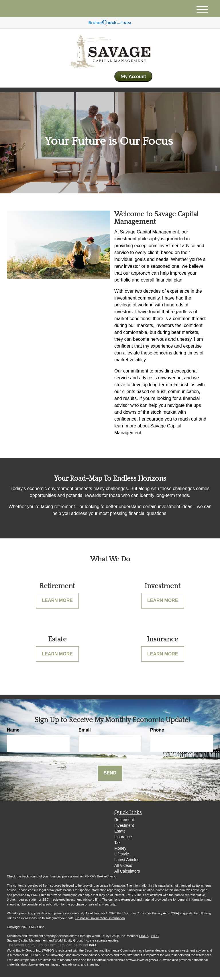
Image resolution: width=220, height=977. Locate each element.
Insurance (123, 837)
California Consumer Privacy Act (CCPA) (150, 913)
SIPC (155, 936)
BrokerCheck (106, 876)
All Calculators (127, 871)
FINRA (143, 936)
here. (93, 945)
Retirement (124, 819)
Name (13, 730)
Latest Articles (126, 859)
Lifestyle (121, 854)
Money (120, 848)
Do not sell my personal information (100, 918)
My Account (133, 76)
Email (84, 730)
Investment (124, 825)
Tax (117, 842)
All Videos (123, 865)
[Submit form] (110, 773)
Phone (157, 730)
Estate (120, 831)
